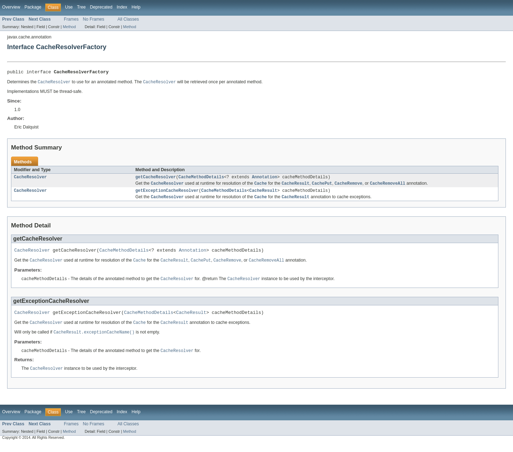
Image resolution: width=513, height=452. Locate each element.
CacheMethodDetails (201, 179)
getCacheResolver (155, 179)
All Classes (128, 19)
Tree (81, 7)
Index (121, 7)
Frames (71, 19)
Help (135, 7)
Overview (11, 7)
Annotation (264, 179)
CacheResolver (30, 179)
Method (69, 27)
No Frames (93, 19)
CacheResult (263, 193)
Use (69, 7)
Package (33, 7)
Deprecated (101, 7)
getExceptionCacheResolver (167, 193)
